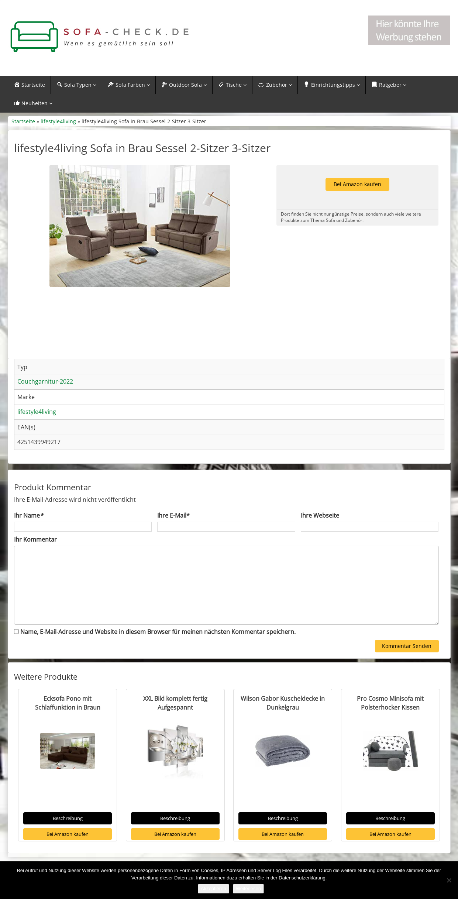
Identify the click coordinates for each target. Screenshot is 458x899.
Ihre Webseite (320, 515)
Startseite (23, 121)
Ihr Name (28, 515)
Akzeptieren (213, 888)
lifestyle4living (58, 121)
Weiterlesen (248, 888)
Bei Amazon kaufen (68, 834)
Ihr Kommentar (35, 539)
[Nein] (448, 880)
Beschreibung (68, 818)
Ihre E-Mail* (173, 515)
